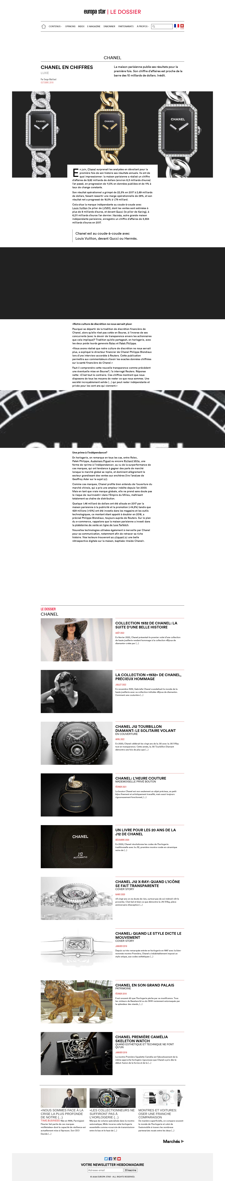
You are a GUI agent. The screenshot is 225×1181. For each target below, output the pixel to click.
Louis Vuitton (80, 208)
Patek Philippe (127, 343)
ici (104, 479)
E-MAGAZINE (93, 26)
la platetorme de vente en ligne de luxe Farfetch (100, 525)
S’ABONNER (109, 26)
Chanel (112, 57)
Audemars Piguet (101, 461)
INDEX (81, 26)
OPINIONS (70, 26)
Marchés (173, 1141)
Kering (142, 211)
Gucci (119, 211)
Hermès (117, 215)
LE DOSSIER (48, 609)
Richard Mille (132, 461)
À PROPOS (143, 26)
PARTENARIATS (126, 26)
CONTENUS (55, 26)
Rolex (112, 343)
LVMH (106, 208)
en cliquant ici (119, 537)
